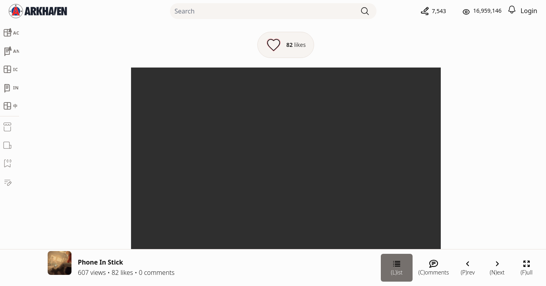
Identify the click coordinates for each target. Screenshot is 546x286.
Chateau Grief (457, 153)
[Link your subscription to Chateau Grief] (422, 226)
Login (529, 10)
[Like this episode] (198, 45)
